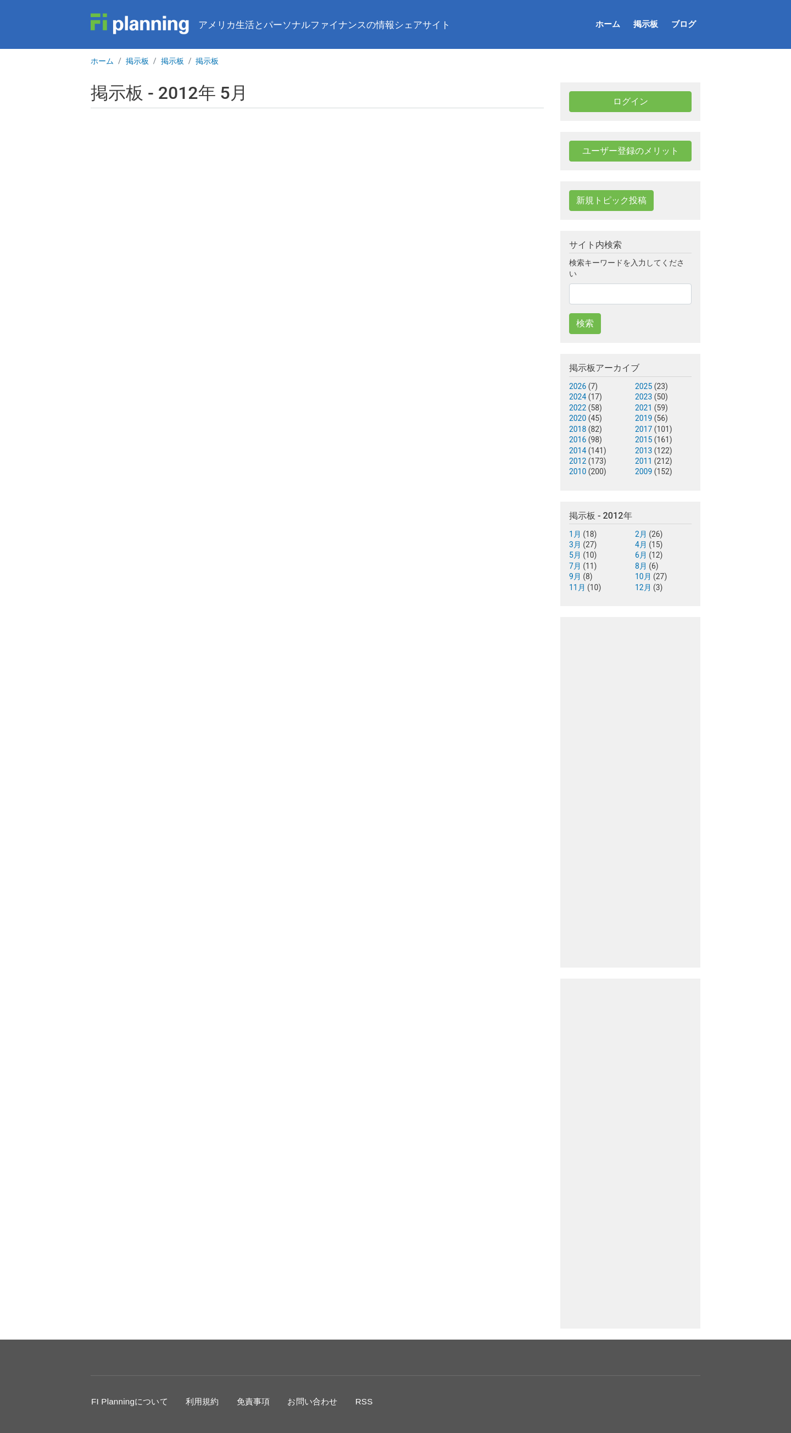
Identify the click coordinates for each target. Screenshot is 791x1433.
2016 (577, 439)
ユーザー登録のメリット (630, 151)
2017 (643, 429)
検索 (585, 323)
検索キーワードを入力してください (626, 267)
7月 (575, 566)
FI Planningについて (129, 1401)
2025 (643, 386)
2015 (643, 439)
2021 (643, 407)
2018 (577, 429)
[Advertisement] (317, 207)
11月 (577, 587)
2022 (577, 407)
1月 (575, 534)
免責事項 (253, 1401)
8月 (641, 566)
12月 (643, 587)
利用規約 (202, 1401)
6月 (641, 555)
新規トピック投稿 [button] (611, 200)
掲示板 (645, 24)
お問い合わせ (312, 1401)
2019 (643, 418)
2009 (643, 471)
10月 (643, 576)
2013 (643, 450)
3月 (575, 544)
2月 (641, 534)
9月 (575, 576)
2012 (577, 461)
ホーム (607, 24)
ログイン (630, 101)
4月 (641, 544)
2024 (577, 396)
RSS (364, 1401)
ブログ (683, 24)
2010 (577, 471)
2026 (577, 386)
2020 (577, 418)
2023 (643, 396)
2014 (577, 450)
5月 (575, 555)
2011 (643, 461)
